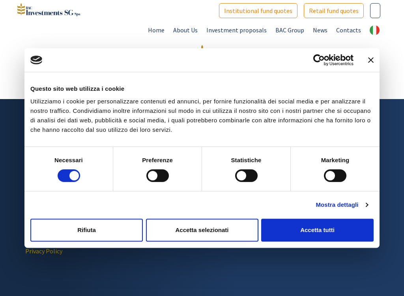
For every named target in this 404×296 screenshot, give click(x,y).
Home (156, 30)
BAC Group (289, 30)
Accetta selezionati (201, 230)
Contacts (348, 30)
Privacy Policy (43, 251)
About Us (185, 30)
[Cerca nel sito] (375, 10)
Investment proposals (236, 30)
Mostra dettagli (337, 204)
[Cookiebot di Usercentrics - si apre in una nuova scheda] (319, 60)
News (320, 30)
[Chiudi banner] (371, 60)
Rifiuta (86, 230)
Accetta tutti (317, 230)
